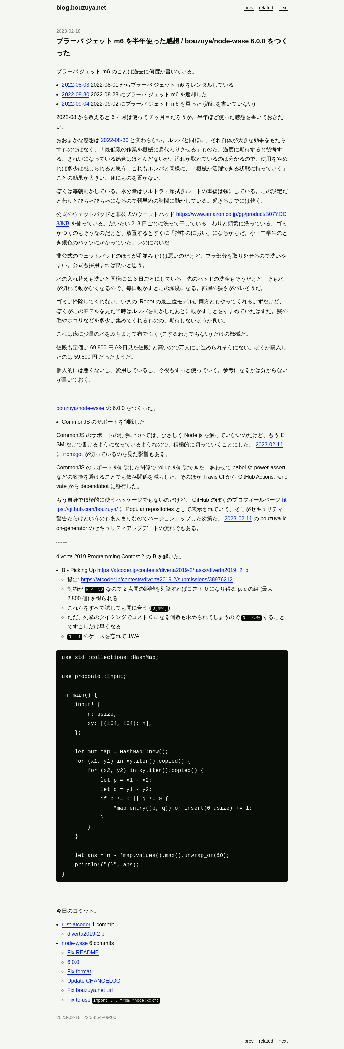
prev (248, 7)
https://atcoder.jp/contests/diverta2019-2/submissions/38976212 (157, 579)
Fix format (79, 971)
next (283, 7)
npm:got (73, 454)
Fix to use (113, 1000)
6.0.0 (73, 962)
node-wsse (75, 943)
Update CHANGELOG (93, 981)
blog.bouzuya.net (81, 7)
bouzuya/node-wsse (80, 408)
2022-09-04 (75, 104)
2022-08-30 (75, 94)
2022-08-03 (75, 85)
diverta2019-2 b (85, 934)
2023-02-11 (269, 444)
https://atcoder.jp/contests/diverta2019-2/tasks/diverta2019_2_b (172, 570)
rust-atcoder (76, 924)
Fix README (83, 952)
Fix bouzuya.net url (90, 990)
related (266, 7)
